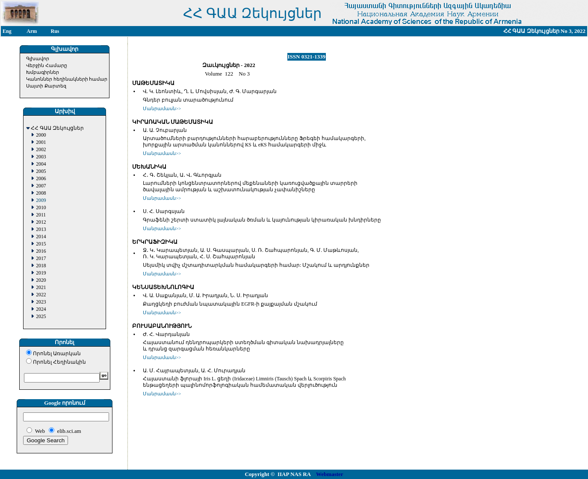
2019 (41, 273)
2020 (41, 280)
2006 (41, 178)
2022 (41, 295)
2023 (41, 302)
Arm (32, 31)
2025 (41, 316)
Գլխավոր (37, 58)
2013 (41, 229)
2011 (41, 215)
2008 (41, 193)
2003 (41, 157)
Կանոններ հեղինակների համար (67, 79)
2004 (41, 164)
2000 (41, 135)
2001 (41, 142)
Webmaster (329, 474)
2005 (41, 171)
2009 (41, 200)
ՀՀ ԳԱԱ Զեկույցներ (57, 128)
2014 (41, 237)
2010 (41, 207)
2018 (41, 266)
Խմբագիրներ (42, 72)
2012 (41, 222)
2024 (41, 309)
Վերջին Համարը (46, 65)
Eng (7, 31)
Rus (55, 31)
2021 (41, 287)
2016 (41, 251)
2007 (41, 186)
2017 (41, 258)
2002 (41, 149)
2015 (41, 244)
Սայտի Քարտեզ (46, 85)
